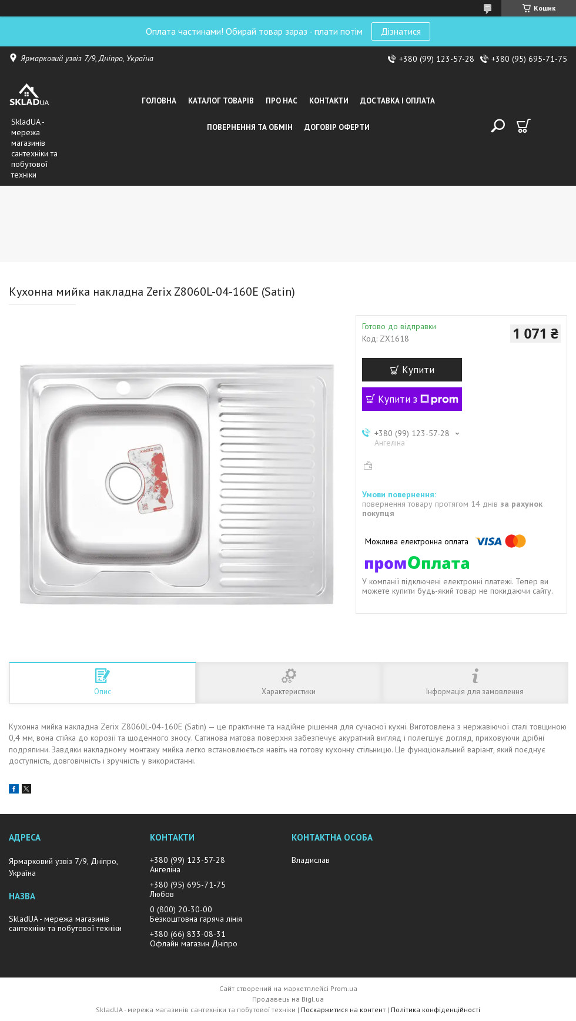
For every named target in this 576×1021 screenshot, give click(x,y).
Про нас (281, 101)
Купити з (418, 399)
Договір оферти (337, 127)
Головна (159, 101)
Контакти (329, 101)
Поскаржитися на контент (343, 1009)
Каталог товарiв (221, 101)
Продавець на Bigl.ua (288, 999)
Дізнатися (401, 31)
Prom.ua (343, 988)
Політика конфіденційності (435, 1009)
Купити (418, 369)
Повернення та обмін (250, 127)
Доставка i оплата (397, 101)
